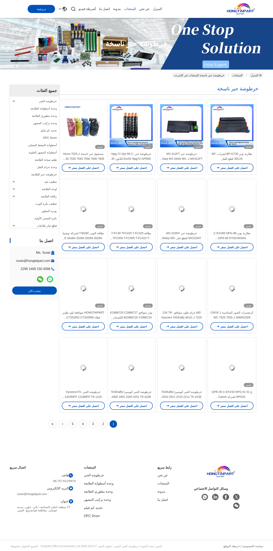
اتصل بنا (104, 9)
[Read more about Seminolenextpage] (62, 424)
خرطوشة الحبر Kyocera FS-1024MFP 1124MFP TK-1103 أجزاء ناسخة (83, 396)
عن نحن (144, 9)
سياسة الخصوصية (252, 546)
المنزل (157, 9)
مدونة (117, 9)
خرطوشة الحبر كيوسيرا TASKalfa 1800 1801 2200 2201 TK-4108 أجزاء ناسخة (131, 396)
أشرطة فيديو (87, 9)
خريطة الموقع (231, 546)
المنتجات (130, 9)
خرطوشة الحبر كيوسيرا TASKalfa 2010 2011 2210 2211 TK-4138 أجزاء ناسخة (181, 396)
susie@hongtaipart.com (33, 260)
